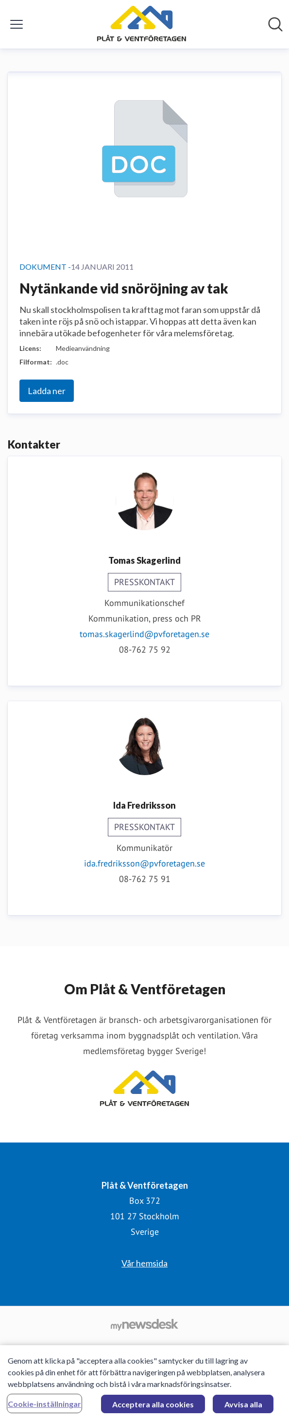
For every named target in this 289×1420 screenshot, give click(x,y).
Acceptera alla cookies (153, 1406)
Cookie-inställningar (44, 1406)
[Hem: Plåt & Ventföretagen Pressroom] (142, 24)
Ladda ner (47, 390)
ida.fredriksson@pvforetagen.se (144, 863)
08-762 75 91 (144, 878)
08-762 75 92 (144, 649)
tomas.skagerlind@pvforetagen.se (144, 634)
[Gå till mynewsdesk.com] (144, 1324)
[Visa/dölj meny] (16, 24)
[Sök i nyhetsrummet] (275, 24)
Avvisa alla (243, 1406)
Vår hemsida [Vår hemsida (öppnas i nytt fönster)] (144, 1263)
